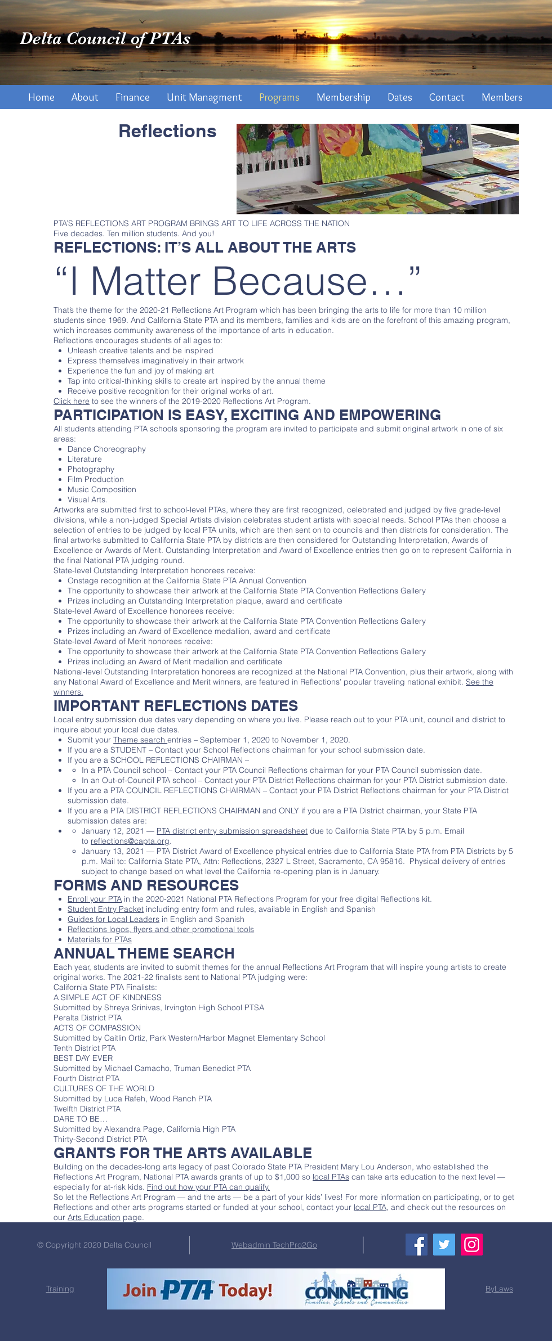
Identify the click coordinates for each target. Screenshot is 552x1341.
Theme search (140, 740)
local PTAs (331, 1177)
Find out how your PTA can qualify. (208, 1187)
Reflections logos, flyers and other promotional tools (161, 929)
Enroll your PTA (95, 899)
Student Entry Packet (106, 909)
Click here (72, 401)
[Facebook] (417, 1245)
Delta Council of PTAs (105, 38)
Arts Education (94, 1217)
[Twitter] (444, 1245)
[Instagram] (472, 1245)
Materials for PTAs (100, 939)
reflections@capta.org (130, 841)
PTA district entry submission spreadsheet (232, 831)
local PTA (370, 1207)
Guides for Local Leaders (113, 919)
